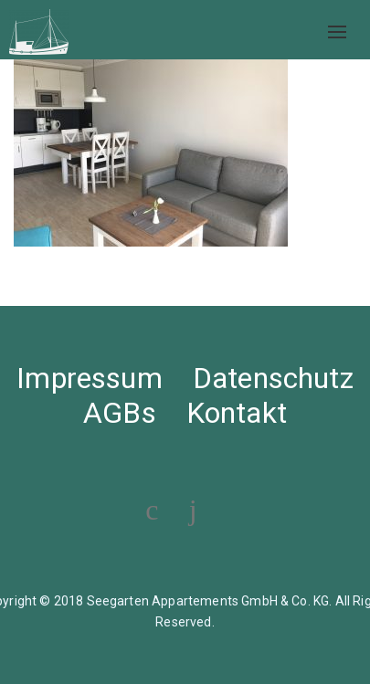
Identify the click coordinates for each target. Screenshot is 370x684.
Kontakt (236, 412)
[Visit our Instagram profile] (193, 509)
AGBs (119, 412)
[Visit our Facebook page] (151, 509)
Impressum (89, 378)
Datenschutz (273, 378)
